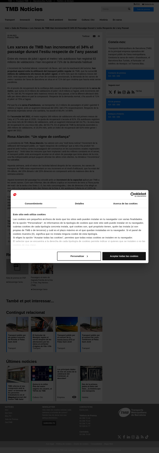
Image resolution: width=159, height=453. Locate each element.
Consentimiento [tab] (33, 203)
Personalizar (79, 256)
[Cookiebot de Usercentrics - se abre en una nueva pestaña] (132, 194)
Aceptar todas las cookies (124, 256)
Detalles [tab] (79, 203)
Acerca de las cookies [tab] (125, 203)
